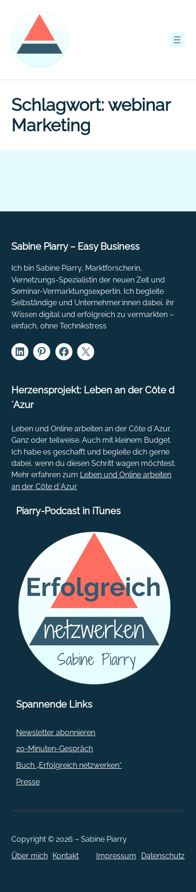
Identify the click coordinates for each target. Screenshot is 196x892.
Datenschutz (163, 855)
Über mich (29, 855)
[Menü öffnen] (177, 39)
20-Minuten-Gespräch (54, 748)
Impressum (116, 855)
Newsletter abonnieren (55, 732)
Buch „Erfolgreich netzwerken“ (69, 765)
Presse (28, 781)
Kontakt (66, 855)
